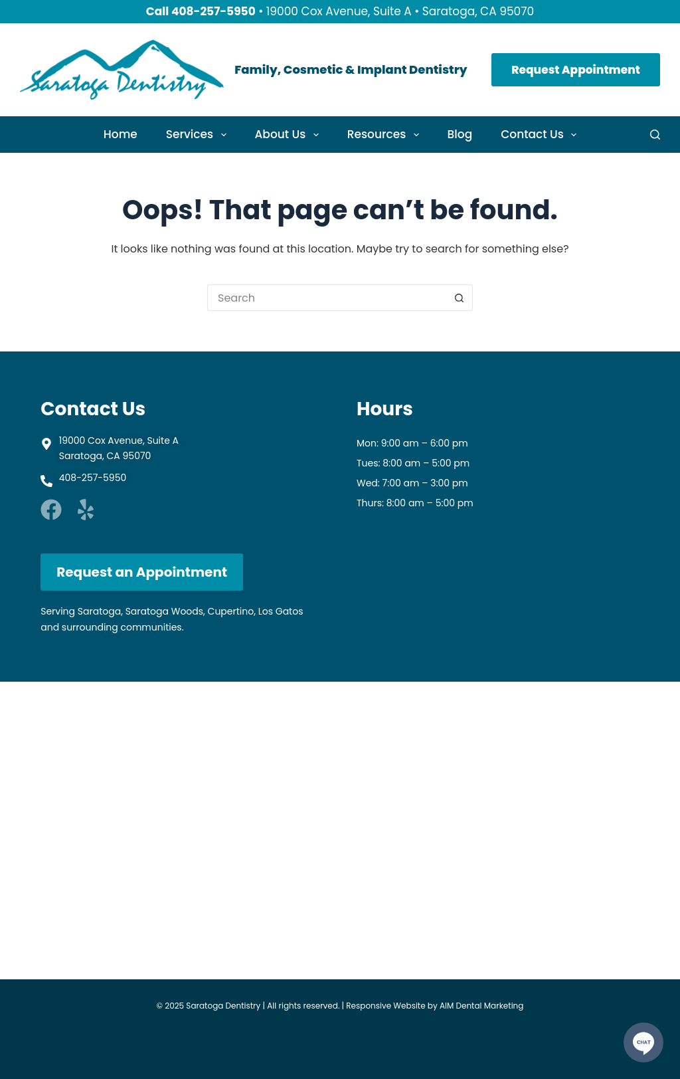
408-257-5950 (213, 11)
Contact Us (541, 134)
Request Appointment (575, 70)
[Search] (655, 135)
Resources (385, 134)
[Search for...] (326, 297)
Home (120, 134)
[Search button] (459, 297)
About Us (289, 134)
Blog (460, 134)
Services (199, 134)
